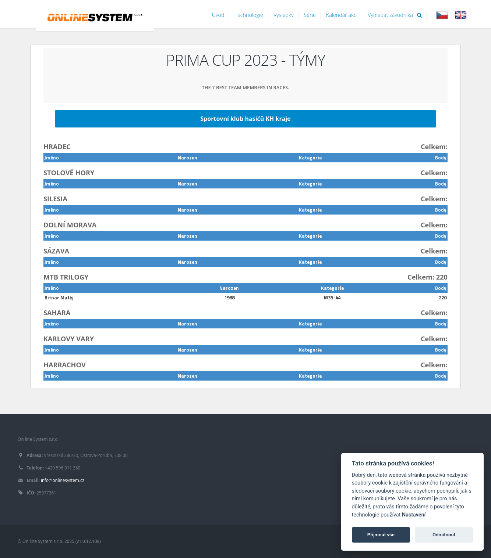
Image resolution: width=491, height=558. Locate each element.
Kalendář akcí (341, 14)
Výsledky (283, 14)
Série (310, 14)
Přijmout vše (381, 534)
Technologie (248, 14)
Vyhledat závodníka (395, 14)
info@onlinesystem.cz (62, 480)
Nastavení (414, 515)
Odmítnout (443, 534)
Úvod (218, 14)
